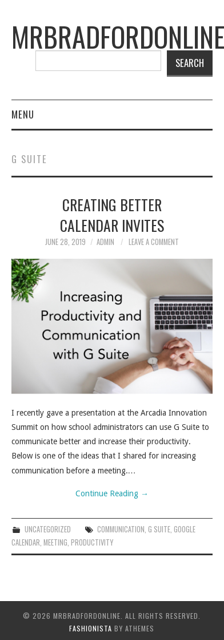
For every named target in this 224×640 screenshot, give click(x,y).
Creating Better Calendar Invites (112, 214)
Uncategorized (48, 529)
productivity (92, 542)
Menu (22, 114)
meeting (55, 542)
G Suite (159, 529)
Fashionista (90, 628)
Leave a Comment (154, 241)
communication (121, 529)
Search (189, 63)
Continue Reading (112, 493)
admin (105, 241)
